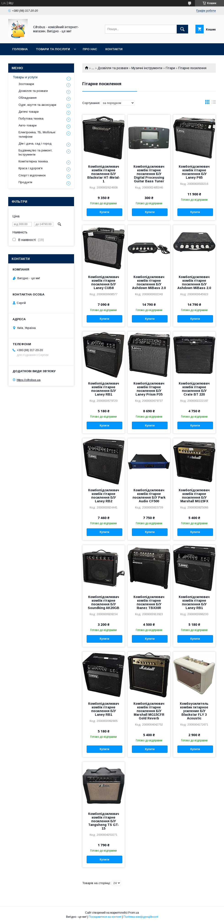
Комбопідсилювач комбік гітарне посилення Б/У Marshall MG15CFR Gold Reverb (148, 711)
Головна (20, 49)
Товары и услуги (25, 77)
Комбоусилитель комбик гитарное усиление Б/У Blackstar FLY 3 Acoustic (194, 711)
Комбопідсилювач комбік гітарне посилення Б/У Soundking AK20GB (103, 602)
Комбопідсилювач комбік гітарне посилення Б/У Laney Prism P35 (148, 389)
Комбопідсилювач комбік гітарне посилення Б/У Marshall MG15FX (194, 495)
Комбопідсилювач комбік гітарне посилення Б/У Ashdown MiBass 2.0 (149, 282)
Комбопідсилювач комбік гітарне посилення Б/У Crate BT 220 (194, 389)
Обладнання (28, 97)
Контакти (114, 49)
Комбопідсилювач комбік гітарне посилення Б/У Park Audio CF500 (149, 495)
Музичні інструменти (146, 68)
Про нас (90, 49)
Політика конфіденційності (140, 916)
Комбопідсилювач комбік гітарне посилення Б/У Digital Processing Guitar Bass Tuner (148, 174)
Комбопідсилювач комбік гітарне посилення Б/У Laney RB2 (103, 495)
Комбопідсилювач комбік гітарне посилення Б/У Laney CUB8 (103, 282)
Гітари (170, 68)
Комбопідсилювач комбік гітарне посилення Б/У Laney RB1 (103, 389)
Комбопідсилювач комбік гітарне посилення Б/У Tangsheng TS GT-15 (103, 821)
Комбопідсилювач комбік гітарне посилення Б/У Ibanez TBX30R (148, 602)
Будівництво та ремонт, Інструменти (35, 152)
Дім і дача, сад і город (35, 143)
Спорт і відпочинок (32, 175)
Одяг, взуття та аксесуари (37, 104)
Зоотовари (26, 84)
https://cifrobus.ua (28, 380)
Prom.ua (133, 912)
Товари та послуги (53, 49)
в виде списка (214, 103)
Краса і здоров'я (31, 168)
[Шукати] (182, 29)
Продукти (25, 182)
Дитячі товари (29, 111)
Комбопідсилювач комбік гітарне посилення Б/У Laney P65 (194, 172)
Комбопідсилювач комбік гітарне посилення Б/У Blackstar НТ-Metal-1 (103, 174)
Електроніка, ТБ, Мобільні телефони (37, 134)
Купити (104, 212)
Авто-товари (28, 125)
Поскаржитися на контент (105, 916)
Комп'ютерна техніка (33, 161)
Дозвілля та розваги (113, 68)
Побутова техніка (31, 118)
